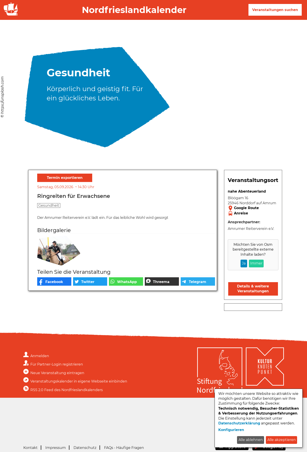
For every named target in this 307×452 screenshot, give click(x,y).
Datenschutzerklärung (239, 423)
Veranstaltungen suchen (275, 10)
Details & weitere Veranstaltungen (253, 288)
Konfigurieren (231, 430)
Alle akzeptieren (281, 440)
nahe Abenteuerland (247, 191)
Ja (244, 263)
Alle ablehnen (251, 440)
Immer (256, 263)
